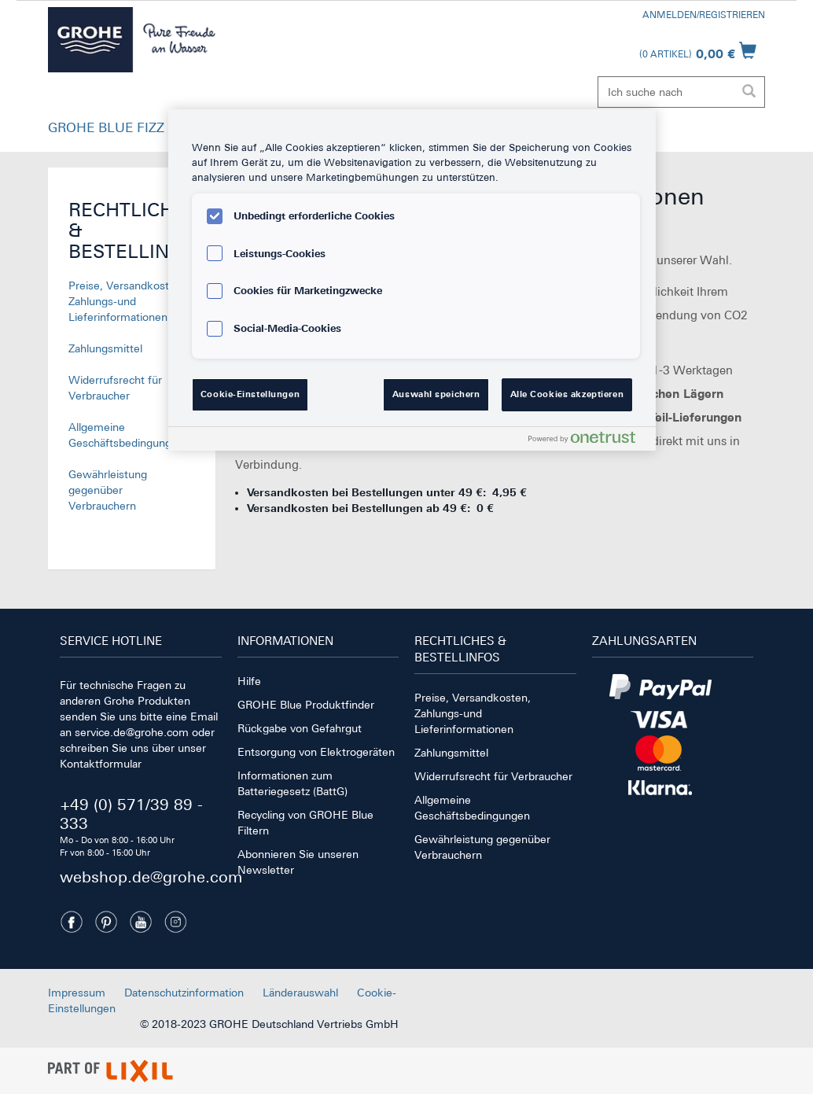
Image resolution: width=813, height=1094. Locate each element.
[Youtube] (141, 922)
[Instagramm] (175, 922)
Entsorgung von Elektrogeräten (316, 752)
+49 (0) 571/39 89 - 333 (131, 813)
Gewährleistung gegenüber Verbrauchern (107, 490)
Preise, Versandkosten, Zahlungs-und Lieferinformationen (126, 301)
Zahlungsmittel (105, 348)
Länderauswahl (300, 992)
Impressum (76, 992)
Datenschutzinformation (184, 992)
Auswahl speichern (436, 394)
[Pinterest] (106, 922)
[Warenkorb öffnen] (698, 50)
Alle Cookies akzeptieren (567, 394)
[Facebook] (71, 922)
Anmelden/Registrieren (703, 14)
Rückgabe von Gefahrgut (299, 728)
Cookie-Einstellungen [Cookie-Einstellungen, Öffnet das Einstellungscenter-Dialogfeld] (250, 394)
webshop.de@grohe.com (151, 876)
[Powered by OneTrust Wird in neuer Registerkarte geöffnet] (588, 441)
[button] (106, 131)
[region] (412, 280)
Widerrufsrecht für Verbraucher (493, 776)
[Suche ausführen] (748, 92)
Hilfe (249, 681)
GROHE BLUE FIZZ (106, 127)
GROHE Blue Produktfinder (305, 704)
